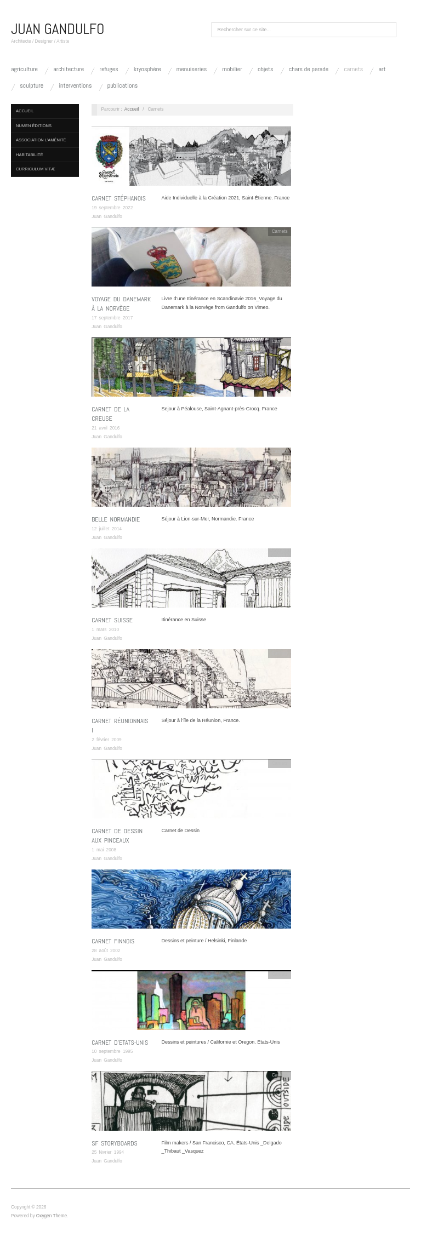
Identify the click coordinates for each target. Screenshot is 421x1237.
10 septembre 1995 (112, 1051)
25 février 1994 (108, 1152)
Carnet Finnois (113, 941)
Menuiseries (192, 69)
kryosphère (147, 69)
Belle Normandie (116, 519)
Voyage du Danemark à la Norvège (121, 304)
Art (382, 69)
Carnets (353, 69)
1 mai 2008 (104, 849)
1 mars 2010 (105, 629)
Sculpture (31, 85)
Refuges (108, 69)
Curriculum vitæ (35, 169)
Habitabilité (29, 154)
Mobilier (232, 69)
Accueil (25, 110)
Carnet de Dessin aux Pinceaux (117, 836)
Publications (122, 85)
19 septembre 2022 (112, 207)
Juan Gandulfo (107, 216)
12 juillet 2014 (107, 528)
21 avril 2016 (106, 428)
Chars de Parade (308, 69)
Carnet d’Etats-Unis (120, 1042)
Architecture (68, 69)
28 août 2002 (106, 950)
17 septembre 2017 (112, 318)
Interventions (75, 85)
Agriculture (24, 69)
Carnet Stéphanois (119, 198)
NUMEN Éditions (34, 125)
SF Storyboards (115, 1143)
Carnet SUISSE (112, 620)
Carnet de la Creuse (110, 414)
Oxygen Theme (51, 1215)
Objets (266, 69)
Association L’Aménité (41, 140)
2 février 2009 (106, 739)
